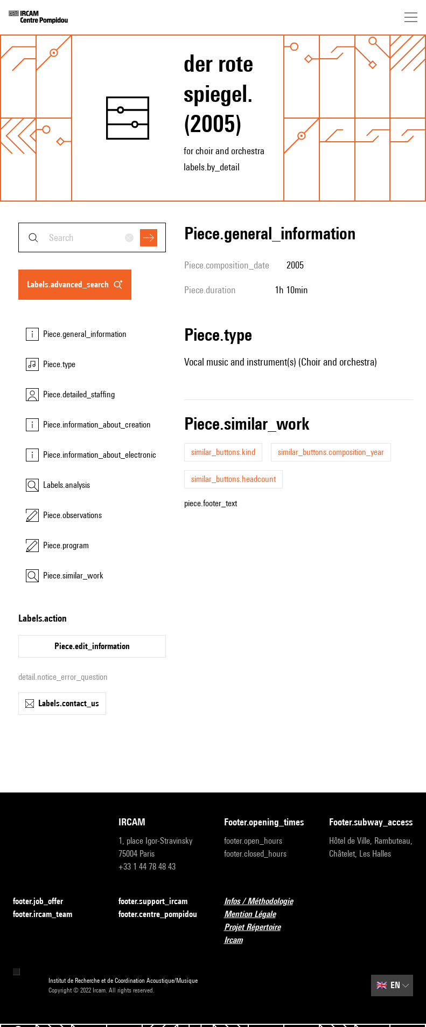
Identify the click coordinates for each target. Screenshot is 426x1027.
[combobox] (92, 237)
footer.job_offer (44, 901)
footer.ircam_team (49, 914)
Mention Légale (256, 914)
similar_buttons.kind (223, 452)
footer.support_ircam (159, 901)
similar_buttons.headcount (233, 479)
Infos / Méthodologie (265, 901)
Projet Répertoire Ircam (266, 933)
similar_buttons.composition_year (331, 452)
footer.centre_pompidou (160, 914)
